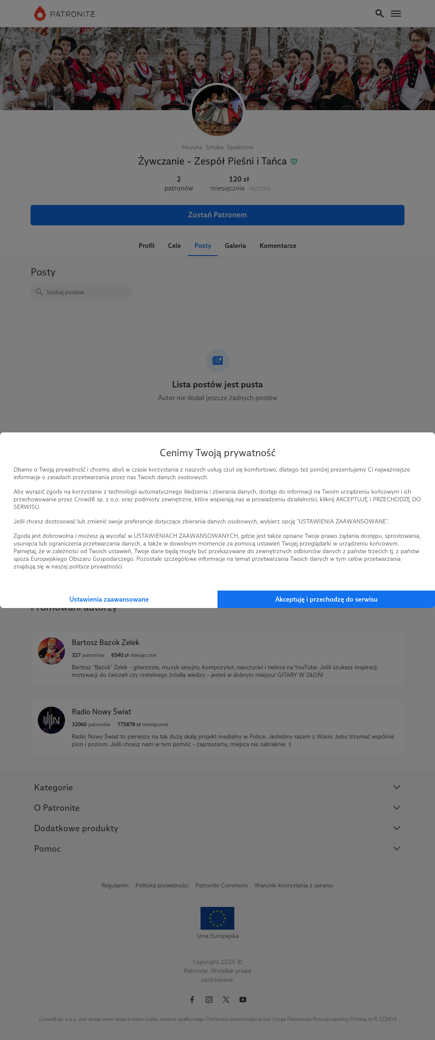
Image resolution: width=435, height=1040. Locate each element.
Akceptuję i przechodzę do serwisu (326, 599)
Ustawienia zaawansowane (109, 599)
